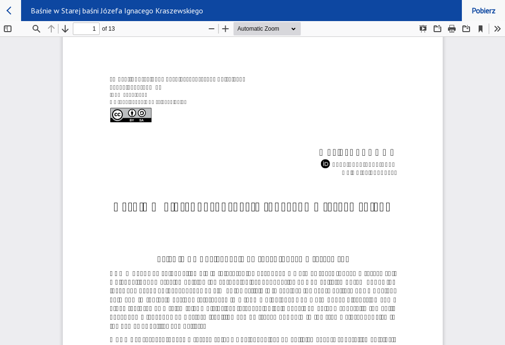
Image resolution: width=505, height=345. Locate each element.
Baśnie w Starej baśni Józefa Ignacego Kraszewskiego (117, 10)
